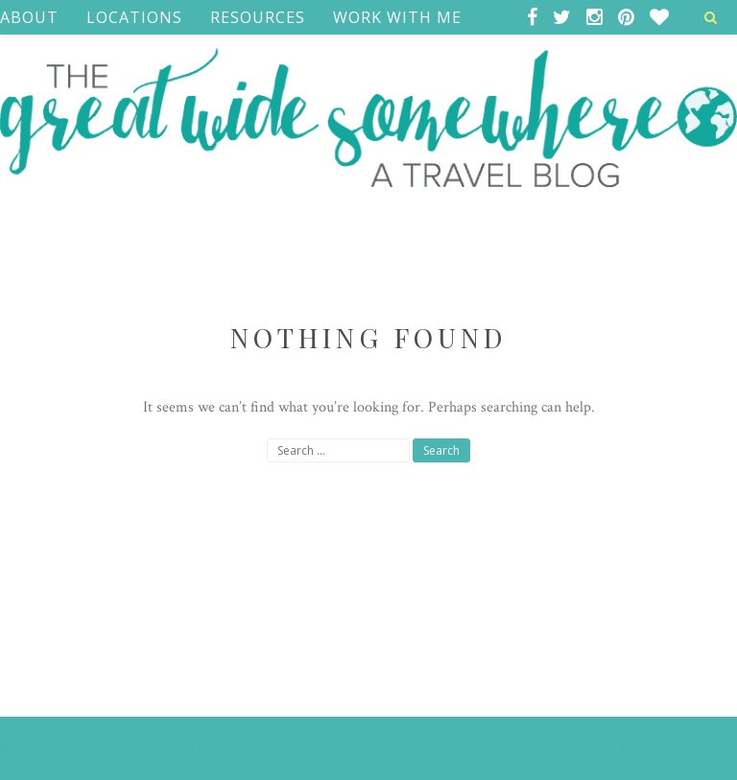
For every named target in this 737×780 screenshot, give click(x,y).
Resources (257, 17)
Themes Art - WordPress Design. (134, 748)
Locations (134, 17)
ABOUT (29, 17)
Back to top (675, 747)
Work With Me (397, 17)
